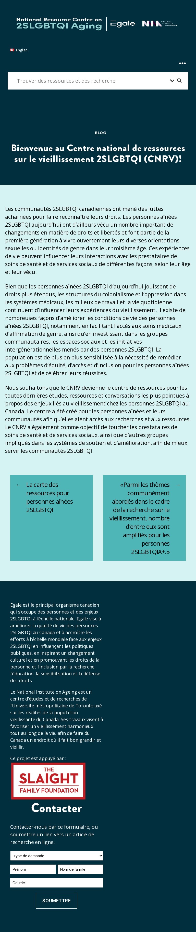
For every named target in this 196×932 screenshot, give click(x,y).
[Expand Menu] (182, 54)
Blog (100, 132)
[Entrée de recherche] (92, 80)
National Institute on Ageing (46, 692)
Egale (16, 605)
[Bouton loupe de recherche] (179, 80)
